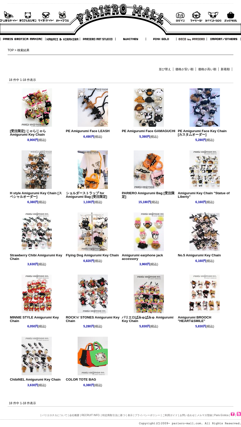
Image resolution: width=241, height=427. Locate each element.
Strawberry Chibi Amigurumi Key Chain (36, 256)
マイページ (196, 16)
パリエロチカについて (54, 415)
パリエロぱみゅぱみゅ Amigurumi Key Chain (147, 319)
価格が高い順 (207, 69)
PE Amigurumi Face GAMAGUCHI (148, 131)
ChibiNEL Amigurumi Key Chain (35, 379)
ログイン (180, 16)
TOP (11, 50)
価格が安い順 (184, 69)
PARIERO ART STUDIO (97, 39)
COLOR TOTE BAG (81, 379)
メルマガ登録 (204, 415)
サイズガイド (46, 16)
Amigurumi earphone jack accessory (142, 256)
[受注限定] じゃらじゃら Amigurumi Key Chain (28, 132)
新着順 (225, 69)
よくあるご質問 (28, 16)
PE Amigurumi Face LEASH (88, 131)
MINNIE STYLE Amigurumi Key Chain (34, 319)
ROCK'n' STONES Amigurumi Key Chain (92, 319)
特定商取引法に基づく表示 (117, 415)
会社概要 (74, 415)
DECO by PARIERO (191, 39)
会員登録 (213, 16)
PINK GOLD (161, 39)
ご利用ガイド (9, 16)
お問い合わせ (62, 16)
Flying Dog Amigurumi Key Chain (92, 255)
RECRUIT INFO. (90, 415)
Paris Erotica (221, 415)
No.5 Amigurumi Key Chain (199, 255)
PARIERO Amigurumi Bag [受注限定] (148, 194)
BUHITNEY (130, 39)
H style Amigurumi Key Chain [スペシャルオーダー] (36, 194)
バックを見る (230, 16)
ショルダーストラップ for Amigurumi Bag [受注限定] (86, 194)
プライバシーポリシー (147, 415)
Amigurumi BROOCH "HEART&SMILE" (194, 319)
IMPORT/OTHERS (223, 39)
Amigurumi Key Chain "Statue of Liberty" (204, 194)
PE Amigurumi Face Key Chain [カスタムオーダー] (202, 132)
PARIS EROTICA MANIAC (23, 39)
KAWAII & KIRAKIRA (63, 39)
